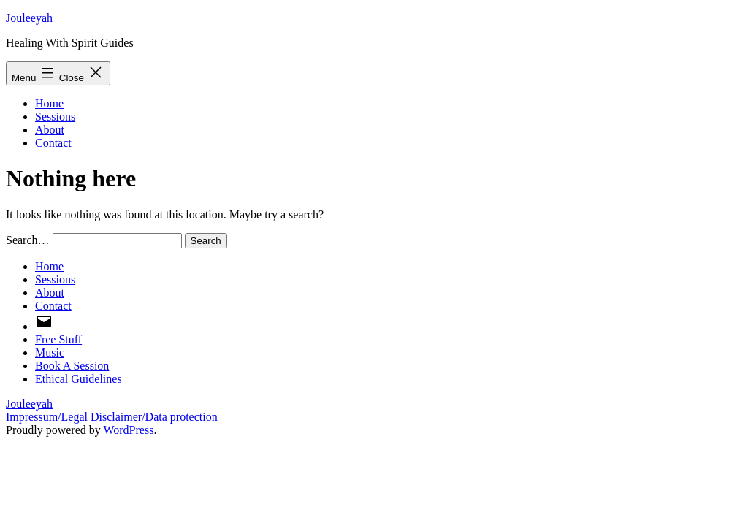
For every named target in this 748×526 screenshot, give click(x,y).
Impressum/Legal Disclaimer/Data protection (112, 417)
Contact (53, 143)
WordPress (128, 430)
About (49, 129)
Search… (28, 240)
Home (49, 103)
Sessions (55, 116)
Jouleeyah (29, 18)
